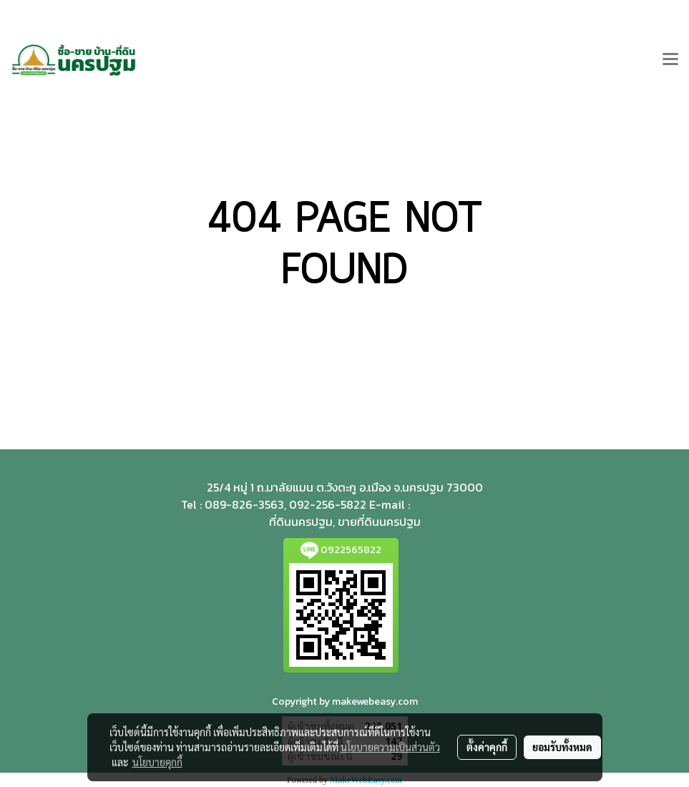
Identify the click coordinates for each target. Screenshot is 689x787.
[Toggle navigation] (670, 60)
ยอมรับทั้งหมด (562, 746)
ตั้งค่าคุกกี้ (486, 746)
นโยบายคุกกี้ (157, 762)
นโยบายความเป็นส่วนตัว (390, 746)
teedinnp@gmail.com (461, 505)
